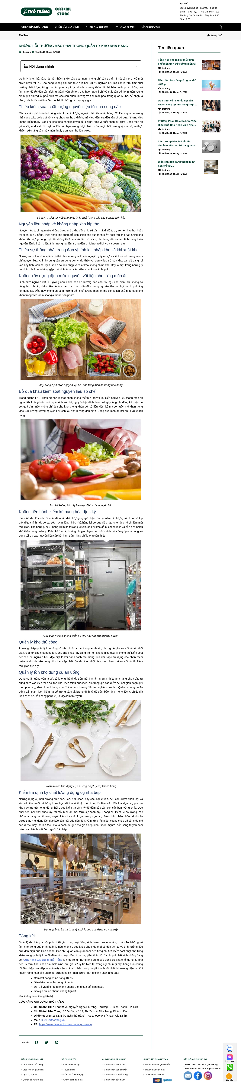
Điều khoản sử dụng (73, 1074)
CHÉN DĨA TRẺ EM (97, 27)
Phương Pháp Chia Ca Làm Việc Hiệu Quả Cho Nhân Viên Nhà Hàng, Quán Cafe (177, 123)
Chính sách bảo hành (114, 1079)
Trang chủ (216, 35)
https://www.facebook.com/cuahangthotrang (65, 1024)
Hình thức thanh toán (155, 1059)
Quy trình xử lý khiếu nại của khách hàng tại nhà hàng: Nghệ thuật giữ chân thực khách (177, 103)
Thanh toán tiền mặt (155, 1069)
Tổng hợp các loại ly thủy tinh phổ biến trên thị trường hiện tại (177, 61)
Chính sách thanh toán (115, 1064)
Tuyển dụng (69, 1069)
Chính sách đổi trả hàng (116, 1074)
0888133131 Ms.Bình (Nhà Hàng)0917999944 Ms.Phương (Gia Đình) (203, 1066)
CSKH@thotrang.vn (53, 1020)
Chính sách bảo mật (73, 1079)
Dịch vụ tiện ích (30, 1074)
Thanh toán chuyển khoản (157, 1064)
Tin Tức (24, 35)
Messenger (230, 1061)
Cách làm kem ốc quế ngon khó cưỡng (177, 82)
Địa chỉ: (184, 3)
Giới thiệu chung (71, 1064)
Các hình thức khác (154, 1074)
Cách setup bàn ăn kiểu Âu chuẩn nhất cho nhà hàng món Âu (176, 144)
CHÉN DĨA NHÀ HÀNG (34, 27)
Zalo (230, 1052)
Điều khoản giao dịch (33, 1069)
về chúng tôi (151, 27)
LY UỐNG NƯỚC (125, 27)
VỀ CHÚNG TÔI (69, 1059)
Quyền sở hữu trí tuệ (33, 1079)
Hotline (230, 1071)
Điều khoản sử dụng (33, 1064)
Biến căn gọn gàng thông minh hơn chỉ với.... (176, 163)
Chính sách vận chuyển (115, 1069)
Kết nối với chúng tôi (195, 1059)
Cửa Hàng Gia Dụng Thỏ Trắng (42, 959)
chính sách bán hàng (114, 1059)
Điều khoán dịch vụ (32, 1059)
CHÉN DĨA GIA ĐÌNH (67, 27)
